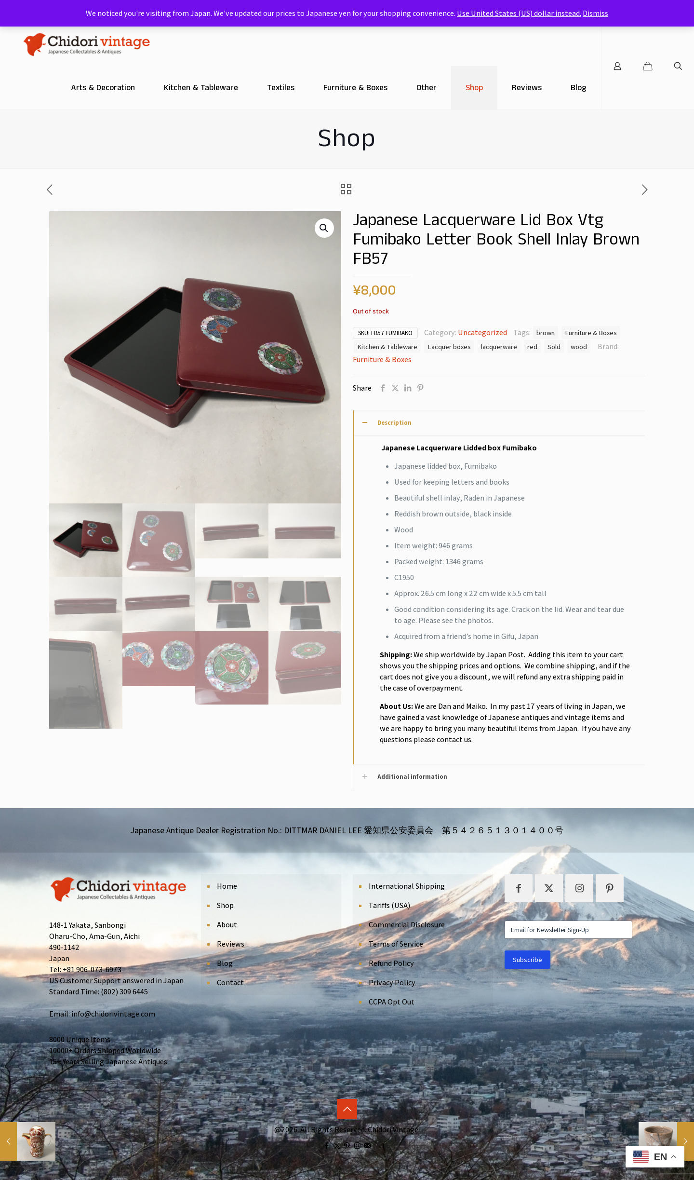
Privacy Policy (392, 982)
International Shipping (407, 886)
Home (227, 886)
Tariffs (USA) (389, 905)
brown (545, 332)
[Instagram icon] (357, 1145)
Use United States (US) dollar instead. (519, 13)
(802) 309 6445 (124, 992)
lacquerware (499, 346)
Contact (230, 982)
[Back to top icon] (347, 1109)
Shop (225, 905)
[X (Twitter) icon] (337, 1145)
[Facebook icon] (327, 1145)
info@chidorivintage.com (113, 1014)
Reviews (230, 944)
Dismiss (595, 13)
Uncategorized (482, 332)
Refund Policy (391, 963)
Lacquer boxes (449, 346)
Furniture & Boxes (591, 332)
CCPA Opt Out (391, 1002)
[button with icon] (519, 888)
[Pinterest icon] (347, 1145)
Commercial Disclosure (407, 925)
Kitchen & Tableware (387, 346)
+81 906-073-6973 (92, 969)
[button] (324, 228)
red (532, 346)
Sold (554, 346)
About (227, 925)
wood (579, 346)
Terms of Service (396, 944)
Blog (225, 963)
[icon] (367, 1145)
